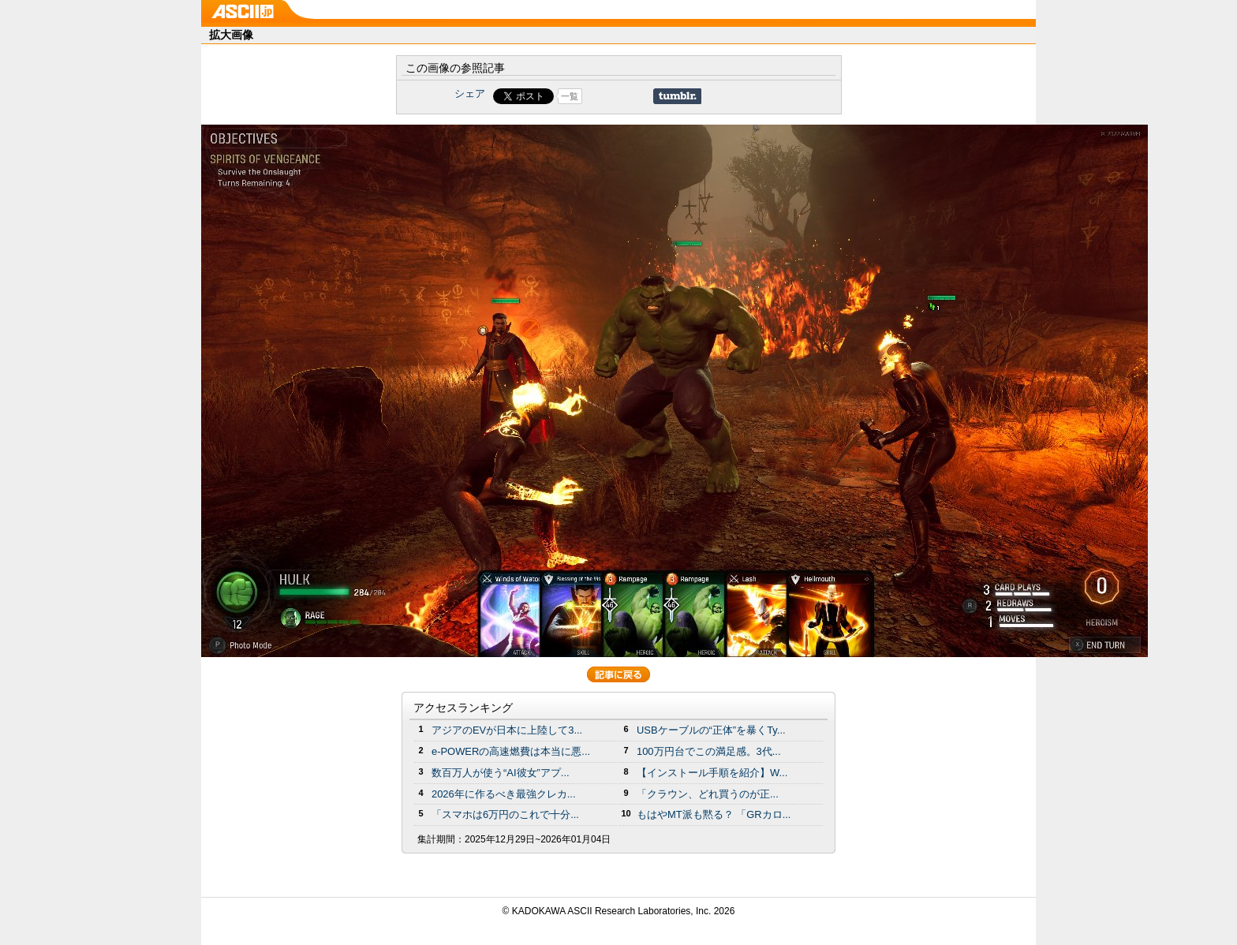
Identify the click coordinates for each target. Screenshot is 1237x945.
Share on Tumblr (677, 96)
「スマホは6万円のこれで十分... (505, 814)
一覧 (569, 96)
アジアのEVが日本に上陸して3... (507, 730)
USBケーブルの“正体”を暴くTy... (711, 730)
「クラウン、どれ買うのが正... (708, 794)
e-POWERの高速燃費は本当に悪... (511, 751)
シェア (469, 93)
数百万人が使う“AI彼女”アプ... (501, 773)
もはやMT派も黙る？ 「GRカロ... (713, 814)
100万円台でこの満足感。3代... (709, 751)
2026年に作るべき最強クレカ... (504, 794)
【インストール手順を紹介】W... (712, 773)
